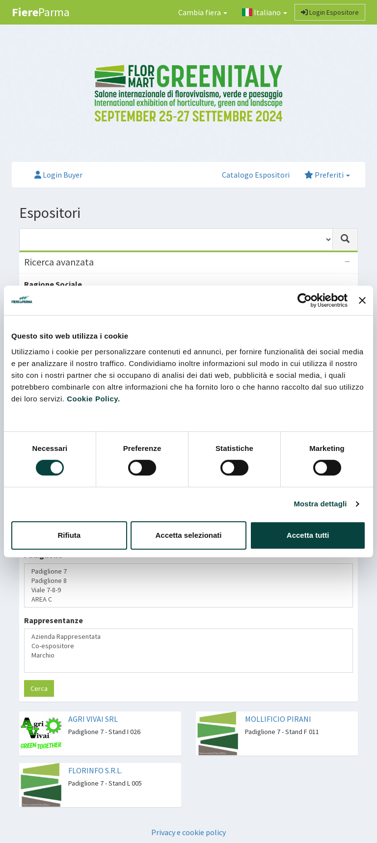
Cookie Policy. (93, 399)
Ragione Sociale (53, 284)
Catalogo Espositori (256, 175)
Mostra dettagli (320, 504)
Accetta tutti (308, 535)
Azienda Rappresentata (188, 636)
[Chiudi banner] (362, 300)
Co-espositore (188, 646)
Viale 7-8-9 (188, 590)
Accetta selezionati (188, 535)
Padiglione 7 (188, 571)
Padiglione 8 (188, 580)
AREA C (188, 599)
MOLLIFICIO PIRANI (278, 719)
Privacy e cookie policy (188, 832)
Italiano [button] (264, 12)
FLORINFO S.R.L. (95, 770)
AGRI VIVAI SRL (93, 719)
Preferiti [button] (327, 175)
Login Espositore (330, 12)
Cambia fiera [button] (202, 12)
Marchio (188, 655)
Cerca (39, 688)
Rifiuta (69, 535)
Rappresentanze (53, 620)
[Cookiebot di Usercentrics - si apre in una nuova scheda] (305, 300)
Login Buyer (58, 175)
